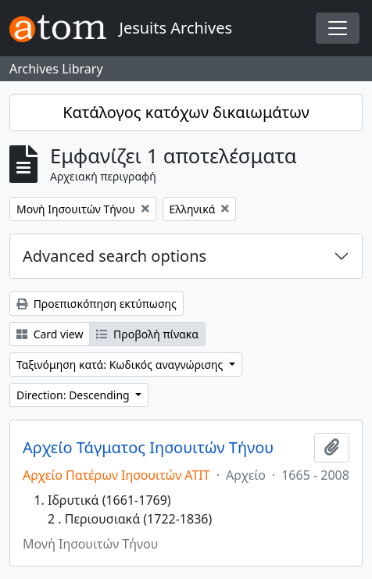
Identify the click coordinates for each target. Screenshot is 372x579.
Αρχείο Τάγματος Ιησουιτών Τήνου (148, 447)
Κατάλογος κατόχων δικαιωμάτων (186, 112)
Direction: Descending (74, 395)
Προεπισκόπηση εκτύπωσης (96, 303)
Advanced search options (114, 255)
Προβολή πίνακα (147, 334)
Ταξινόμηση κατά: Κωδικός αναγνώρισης (121, 364)
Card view (49, 334)
